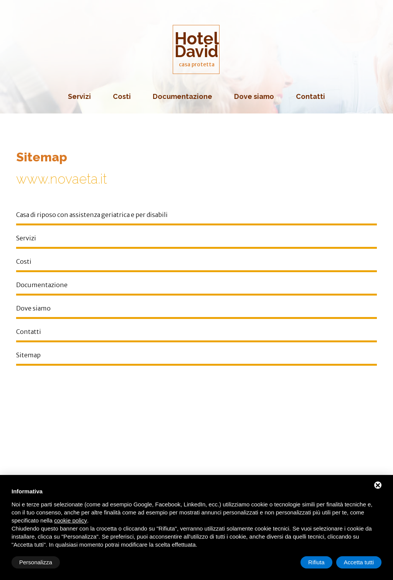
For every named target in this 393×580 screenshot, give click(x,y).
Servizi (79, 96)
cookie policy (70, 520)
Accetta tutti (359, 562)
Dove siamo (254, 96)
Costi (122, 96)
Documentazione (182, 96)
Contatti (310, 96)
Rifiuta (316, 562)
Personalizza (35, 562)
